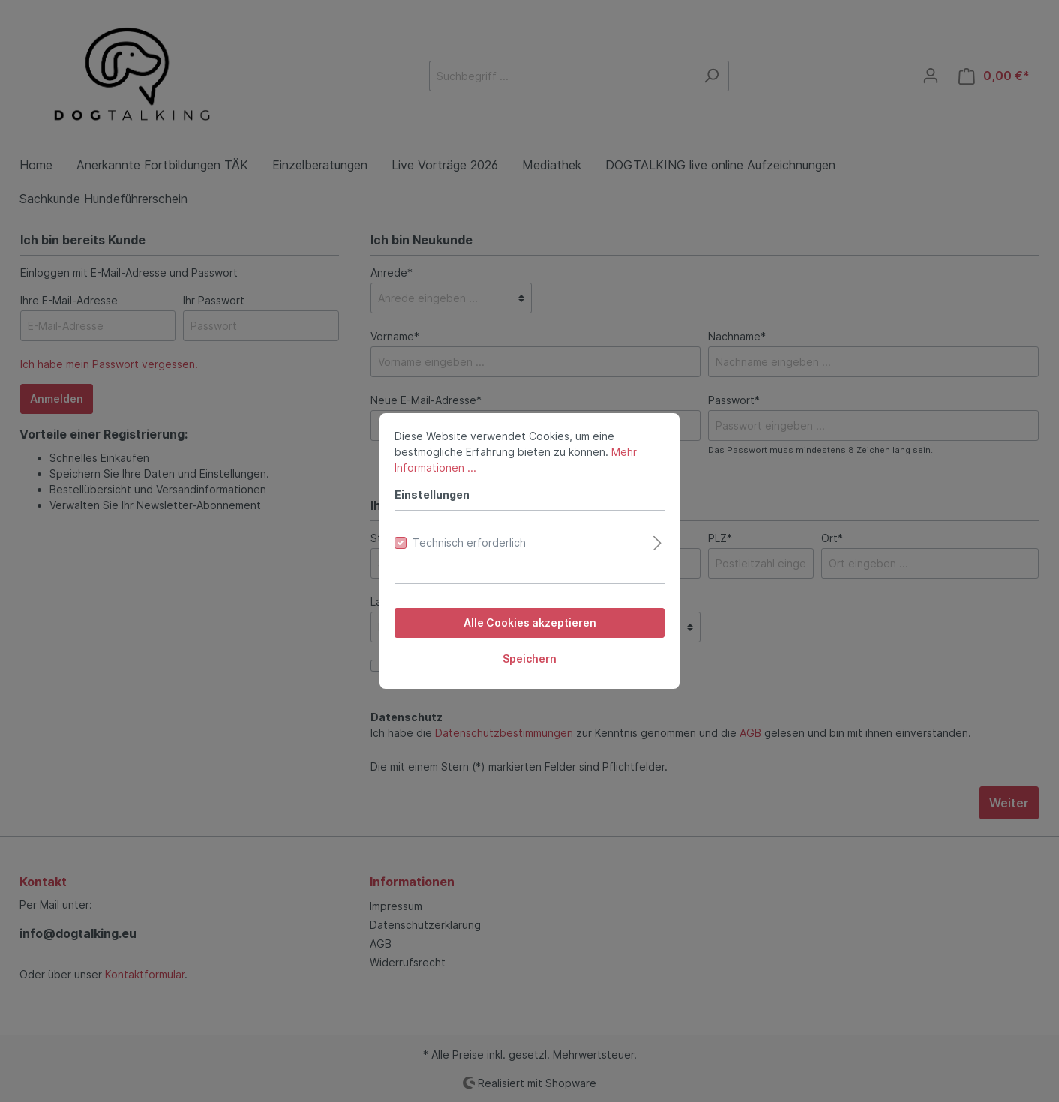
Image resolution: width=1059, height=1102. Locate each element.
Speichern (529, 658)
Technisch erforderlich (469, 542)
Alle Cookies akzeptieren (530, 622)
